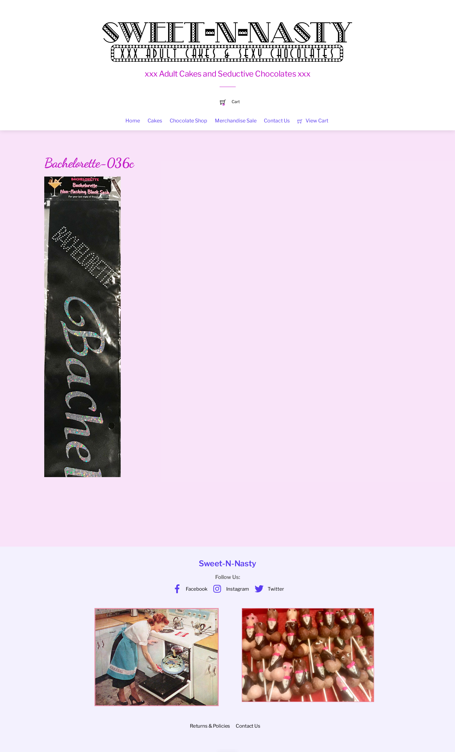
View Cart (312, 121)
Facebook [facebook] (189, 589)
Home (132, 121)
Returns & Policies (210, 726)
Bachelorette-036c (89, 163)
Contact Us (277, 121)
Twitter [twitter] (268, 589)
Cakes (155, 121)
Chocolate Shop (188, 121)
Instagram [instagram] (229, 589)
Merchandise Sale (236, 121)
